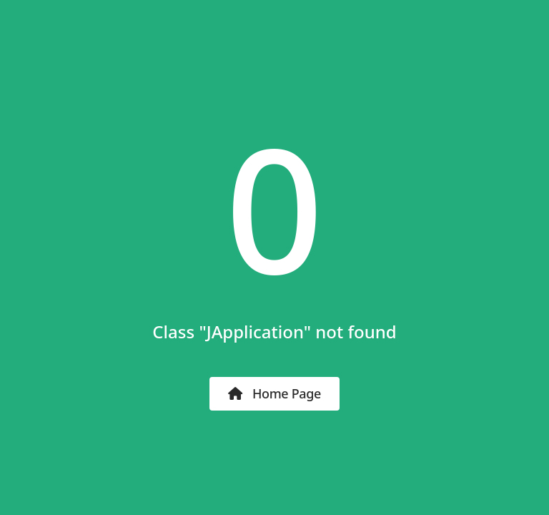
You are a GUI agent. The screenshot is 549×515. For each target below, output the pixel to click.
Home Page (274, 393)
